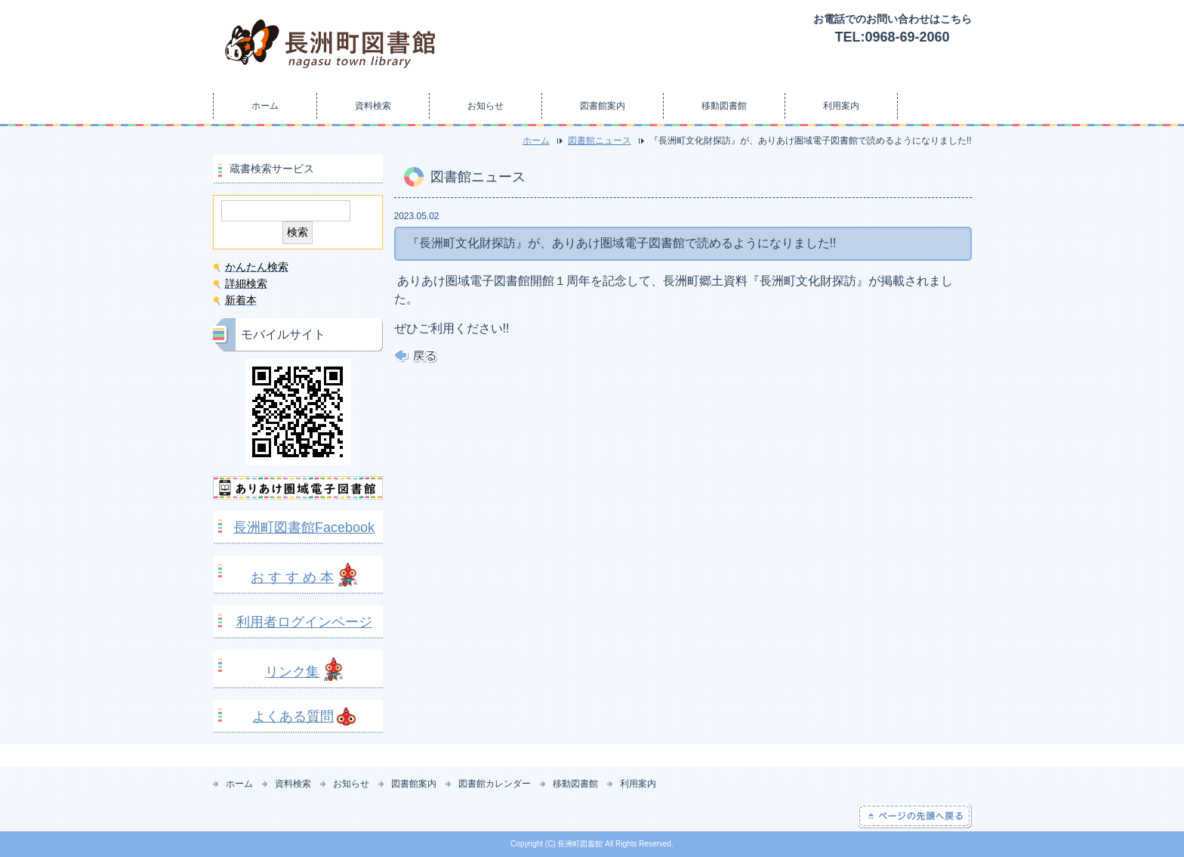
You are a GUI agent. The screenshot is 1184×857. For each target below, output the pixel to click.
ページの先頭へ (915, 816)
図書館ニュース (599, 140)
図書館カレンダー (494, 783)
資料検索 (373, 106)
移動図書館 (724, 106)
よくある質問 (293, 716)
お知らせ (485, 106)
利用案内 (841, 106)
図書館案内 (602, 106)
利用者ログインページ (304, 622)
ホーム (265, 106)
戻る (415, 356)
